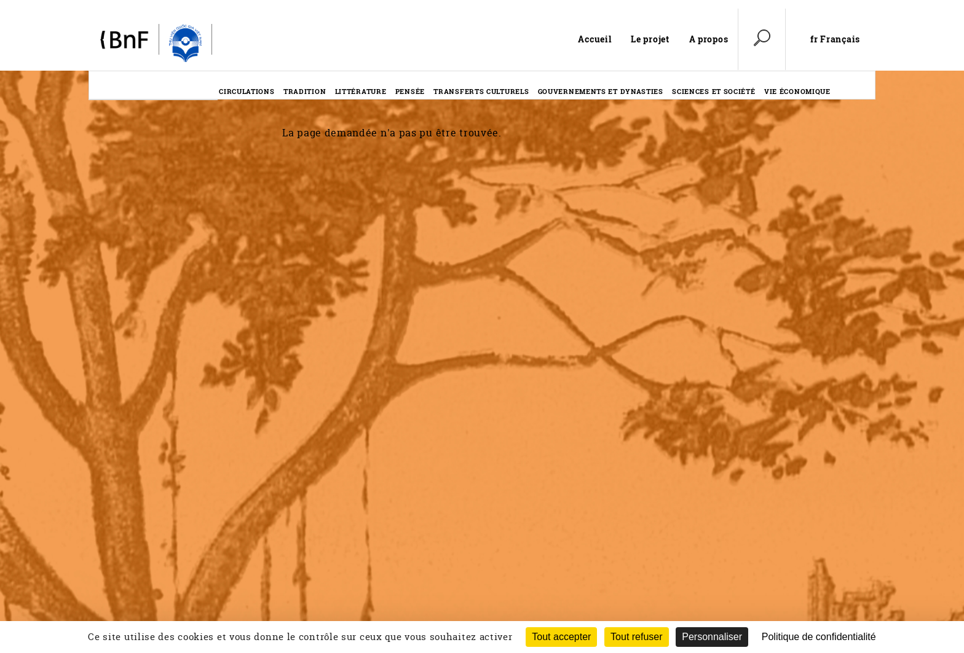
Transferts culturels (481, 91)
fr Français (835, 39)
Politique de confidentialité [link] (819, 636)
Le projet (650, 39)
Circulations (246, 91)
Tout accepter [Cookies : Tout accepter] (561, 636)
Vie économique (797, 91)
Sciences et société (713, 91)
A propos (709, 39)
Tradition (304, 91)
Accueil (594, 39)
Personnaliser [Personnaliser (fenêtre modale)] (712, 636)
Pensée (410, 91)
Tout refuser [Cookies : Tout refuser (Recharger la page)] (636, 636)
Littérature (361, 91)
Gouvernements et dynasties (600, 91)
